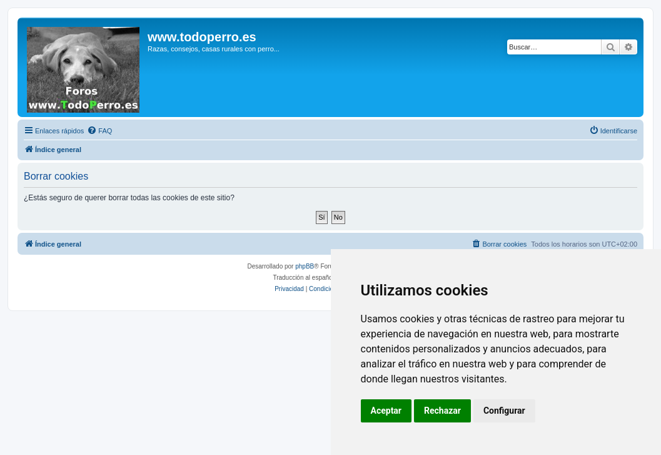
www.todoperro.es (202, 37)
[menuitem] (99, 130)
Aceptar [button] (386, 411)
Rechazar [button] (442, 411)
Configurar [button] (504, 411)
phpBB (304, 266)
